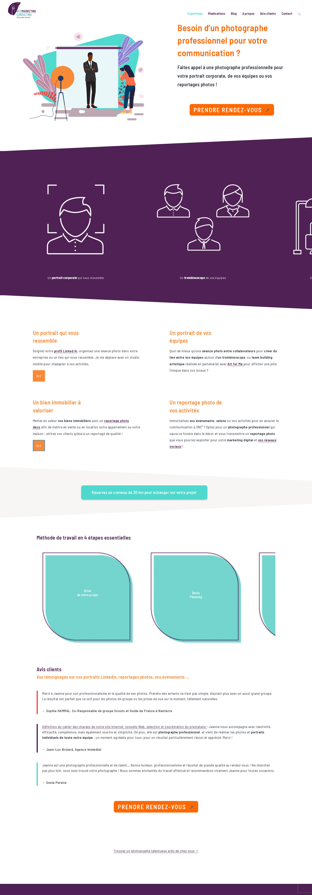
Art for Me (236, 321)
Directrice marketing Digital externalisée (193, 853)
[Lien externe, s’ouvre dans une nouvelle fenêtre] (232, 111)
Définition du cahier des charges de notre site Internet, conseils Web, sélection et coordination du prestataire (124, 661)
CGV (289, 858)
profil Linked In (66, 308)
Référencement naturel (183, 846)
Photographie (178, 875)
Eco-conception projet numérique (189, 861)
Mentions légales (254, 858)
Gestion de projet (180, 839)
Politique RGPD (275, 858)
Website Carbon (131, 841)
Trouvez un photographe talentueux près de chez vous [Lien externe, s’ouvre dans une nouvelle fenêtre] (154, 785)
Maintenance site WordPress (186, 868)
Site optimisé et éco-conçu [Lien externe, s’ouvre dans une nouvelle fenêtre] (42, 871)
